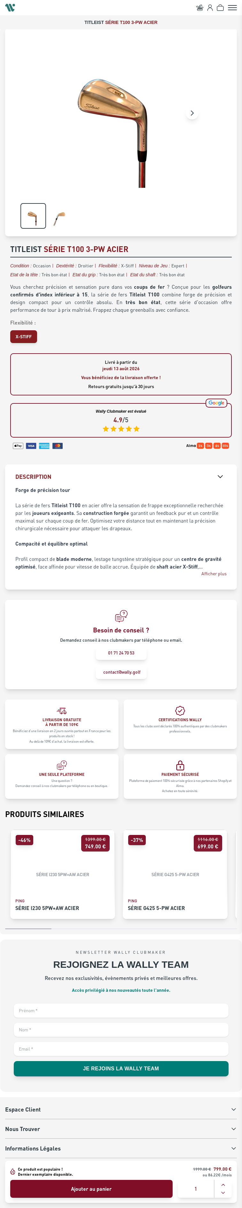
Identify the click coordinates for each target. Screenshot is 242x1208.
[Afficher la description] (220, 476)
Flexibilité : (23, 322)
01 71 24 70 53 (121, 652)
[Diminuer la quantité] (223, 1192)
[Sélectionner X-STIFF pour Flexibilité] (23, 336)
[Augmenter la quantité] (223, 1185)
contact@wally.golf (122, 672)
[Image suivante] (192, 113)
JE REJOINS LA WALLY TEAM (121, 1068)
